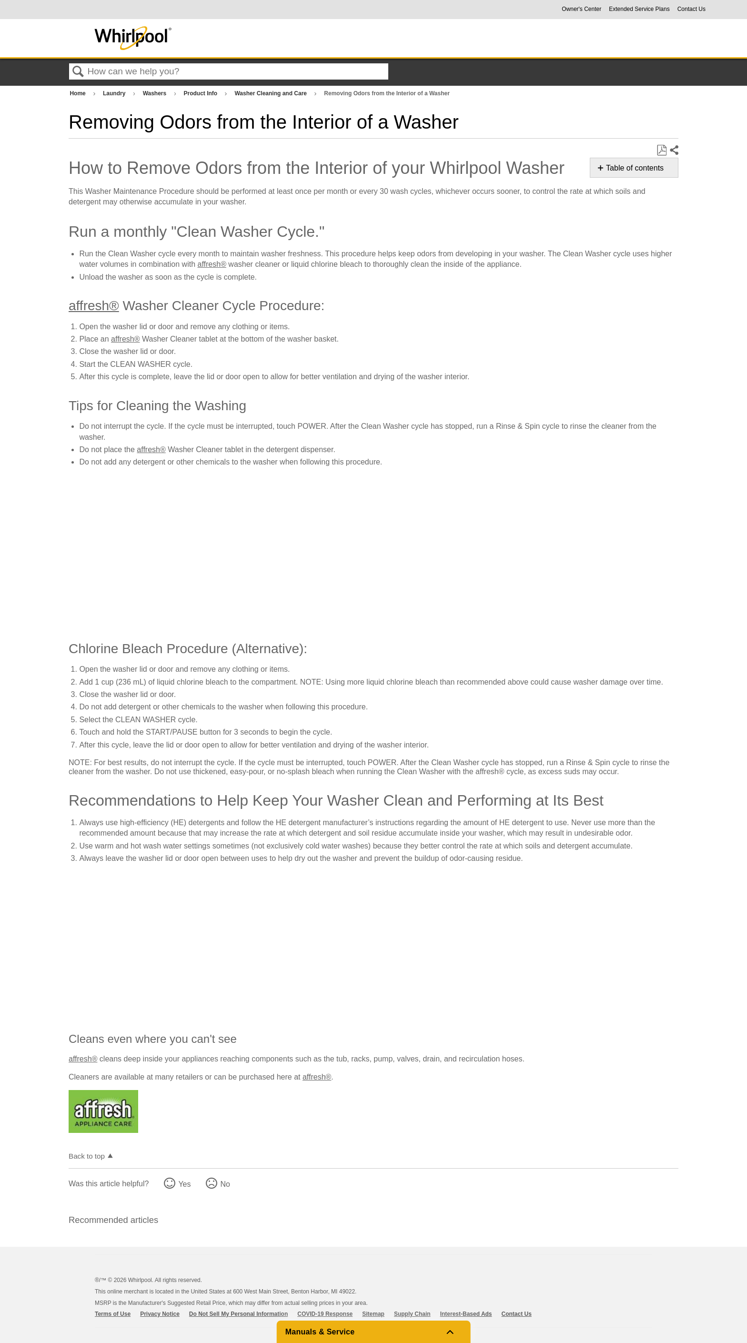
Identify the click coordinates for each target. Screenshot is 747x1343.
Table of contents (635, 168)
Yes (184, 1184)
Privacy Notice (160, 1314)
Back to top (87, 1156)
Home (78, 93)
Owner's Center (581, 9)
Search (78, 72)
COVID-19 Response (325, 1314)
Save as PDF (661, 150)
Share (673, 150)
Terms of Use (113, 1314)
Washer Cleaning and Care (271, 93)
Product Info (201, 93)
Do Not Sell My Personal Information (238, 1314)
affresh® (212, 264)
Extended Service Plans (639, 9)
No (225, 1184)
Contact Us (691, 9)
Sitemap (373, 1314)
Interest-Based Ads (466, 1314)
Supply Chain (412, 1314)
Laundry (115, 93)
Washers (155, 93)
